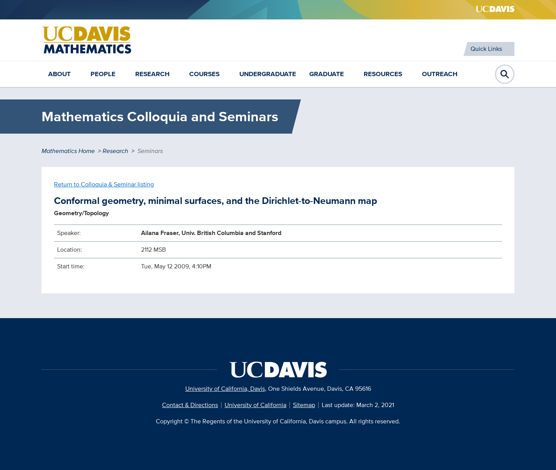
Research (152, 74)
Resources (383, 74)
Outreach (439, 74)
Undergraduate (267, 74)
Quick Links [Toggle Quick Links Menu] (486, 48)
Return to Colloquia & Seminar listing (104, 184)
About (59, 74)
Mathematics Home (68, 150)
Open (504, 74)
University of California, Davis (225, 388)
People (103, 74)
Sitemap (304, 404)
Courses (204, 74)
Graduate (326, 74)
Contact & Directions (190, 404)
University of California (255, 404)
